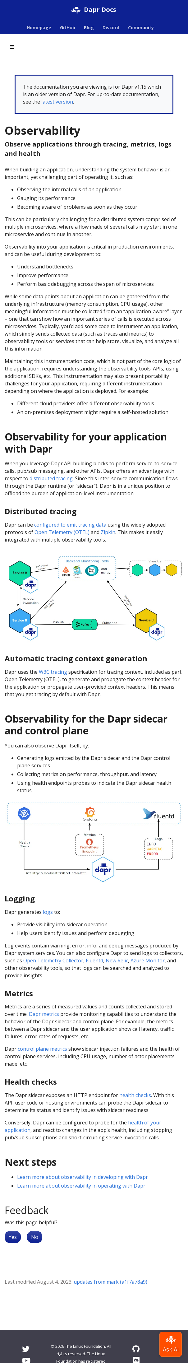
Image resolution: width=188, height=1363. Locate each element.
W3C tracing (53, 671)
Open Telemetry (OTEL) (61, 532)
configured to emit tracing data (70, 524)
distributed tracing (51, 478)
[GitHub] (136, 1349)
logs (48, 912)
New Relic (117, 960)
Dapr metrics (44, 1014)
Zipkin (108, 532)
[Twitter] (26, 1349)
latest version (57, 101)
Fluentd (94, 960)
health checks (135, 1095)
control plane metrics (42, 1048)
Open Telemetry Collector (53, 960)
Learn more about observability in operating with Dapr (81, 1185)
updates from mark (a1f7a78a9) (110, 1281)
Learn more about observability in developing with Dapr (82, 1177)
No (34, 1237)
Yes (13, 1237)
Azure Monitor (148, 960)
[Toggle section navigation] (12, 47)
